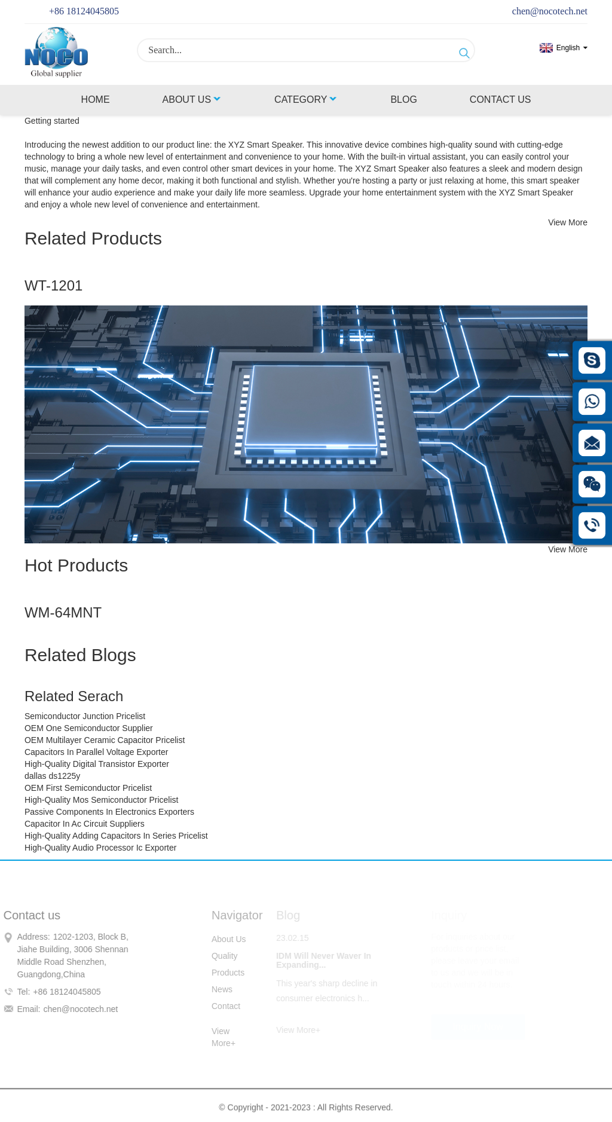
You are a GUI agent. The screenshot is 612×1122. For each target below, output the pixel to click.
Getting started (52, 121)
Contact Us (500, 99)
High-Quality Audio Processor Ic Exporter (100, 847)
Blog (403, 99)
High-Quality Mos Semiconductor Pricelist (102, 800)
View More (567, 222)
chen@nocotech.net (549, 11)
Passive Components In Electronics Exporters (109, 812)
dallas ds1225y (52, 776)
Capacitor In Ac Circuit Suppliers (85, 823)
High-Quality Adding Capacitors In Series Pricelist (116, 835)
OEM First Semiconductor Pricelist (88, 788)
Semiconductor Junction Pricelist (85, 716)
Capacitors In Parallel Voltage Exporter (96, 752)
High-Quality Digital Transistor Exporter (97, 764)
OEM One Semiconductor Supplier (89, 728)
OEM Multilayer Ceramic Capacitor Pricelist (105, 740)
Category (306, 99)
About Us (192, 99)
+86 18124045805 (84, 11)
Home (95, 99)
